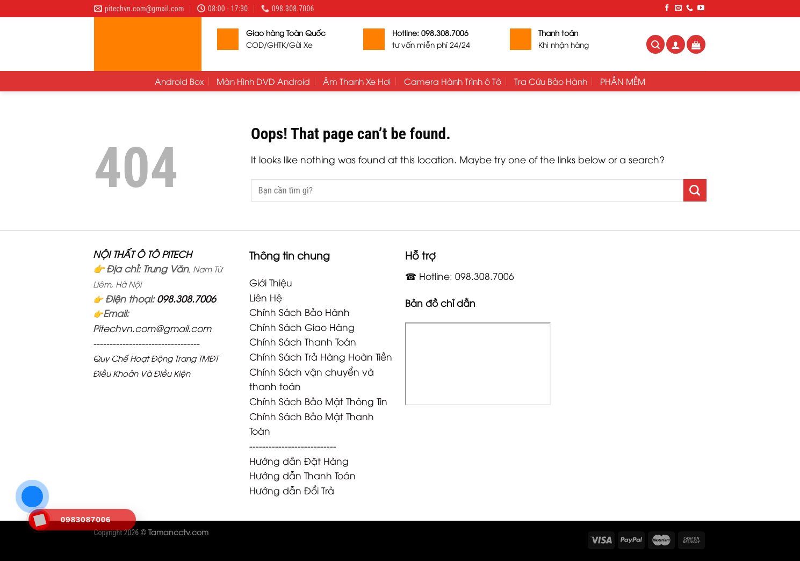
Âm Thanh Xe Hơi (357, 81)
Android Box (179, 81)
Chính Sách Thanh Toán (302, 341)
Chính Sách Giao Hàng (302, 326)
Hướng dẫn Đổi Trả (291, 490)
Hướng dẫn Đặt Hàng (299, 460)
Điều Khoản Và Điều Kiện (141, 373)
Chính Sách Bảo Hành (299, 311)
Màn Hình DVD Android (263, 81)
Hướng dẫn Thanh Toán (302, 475)
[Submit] (695, 190)
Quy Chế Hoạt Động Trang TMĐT (155, 358)
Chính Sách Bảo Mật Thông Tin (318, 400)
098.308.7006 (186, 298)
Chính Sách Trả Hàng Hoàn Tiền (320, 356)
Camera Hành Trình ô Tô (452, 81)
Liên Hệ (265, 297)
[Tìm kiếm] (655, 44)
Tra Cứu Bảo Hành (550, 81)
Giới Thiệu (270, 282)
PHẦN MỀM (622, 81)
